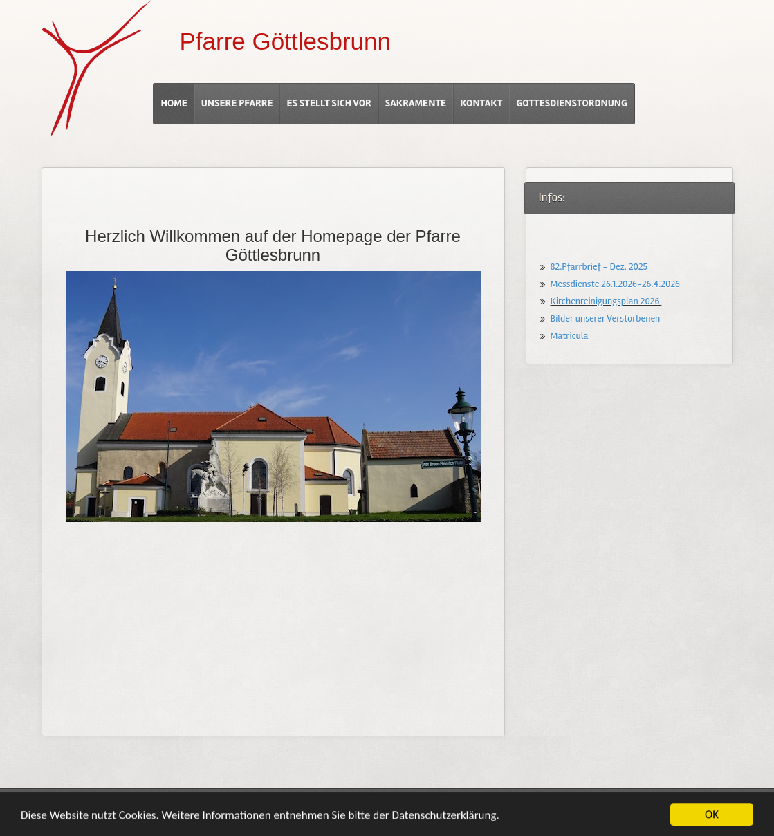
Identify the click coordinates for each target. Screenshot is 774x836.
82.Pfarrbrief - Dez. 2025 (599, 266)
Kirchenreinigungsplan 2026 (606, 301)
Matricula (570, 336)
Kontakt (481, 103)
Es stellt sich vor (328, 103)
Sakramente (415, 103)
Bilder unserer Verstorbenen (606, 318)
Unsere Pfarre (237, 103)
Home (173, 103)
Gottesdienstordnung (572, 103)
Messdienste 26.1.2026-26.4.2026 (615, 284)
